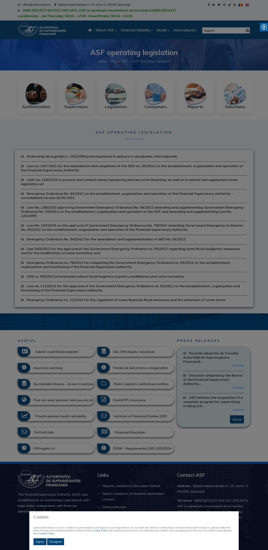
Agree (40, 542)
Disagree (55, 542)
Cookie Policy (100, 530)
